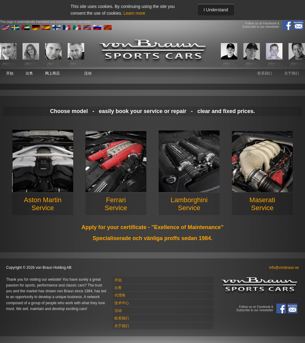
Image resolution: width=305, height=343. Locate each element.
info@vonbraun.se (284, 267)
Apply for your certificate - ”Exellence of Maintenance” (152, 227)
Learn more (134, 13)
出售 (29, 73)
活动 (88, 73)
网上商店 (52, 73)
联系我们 (264, 73)
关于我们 (291, 73)
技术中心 (121, 303)
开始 (9, 73)
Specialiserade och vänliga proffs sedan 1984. (152, 238)
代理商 (119, 295)
